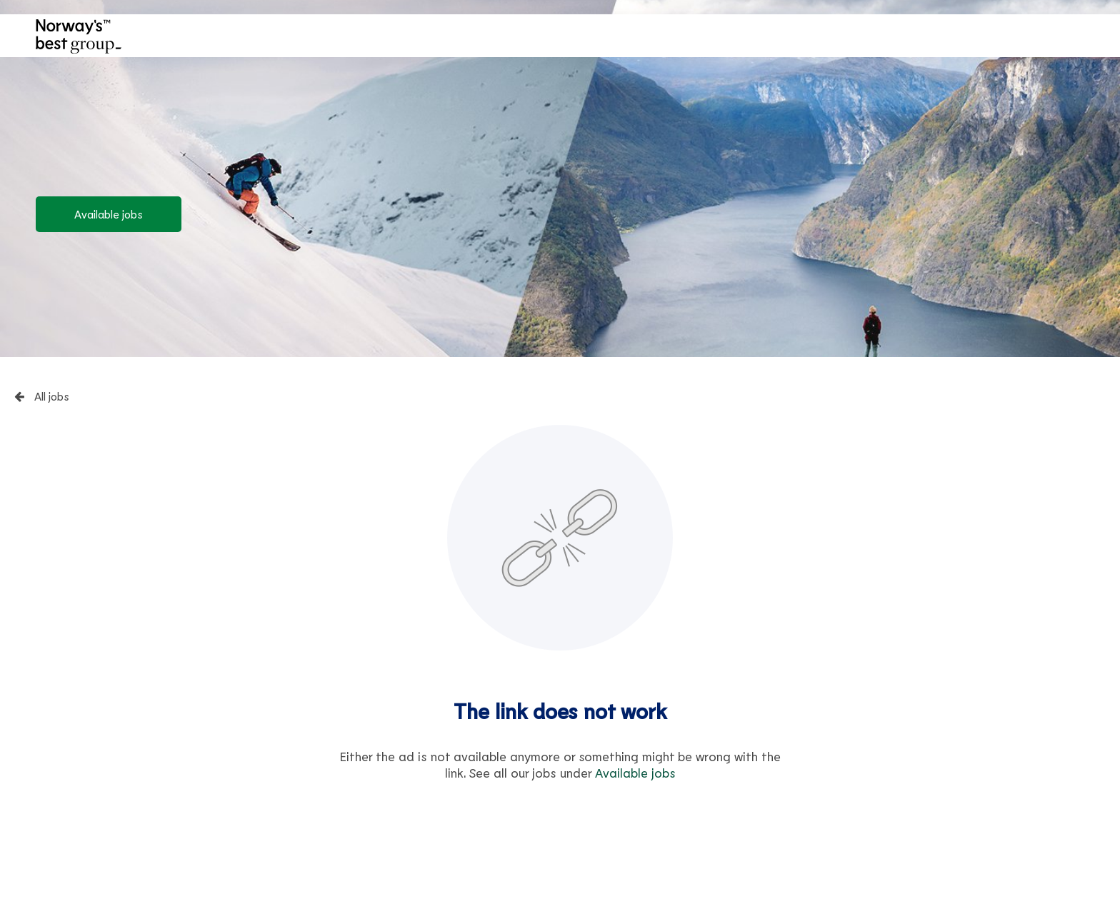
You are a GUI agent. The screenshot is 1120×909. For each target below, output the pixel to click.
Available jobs (108, 214)
